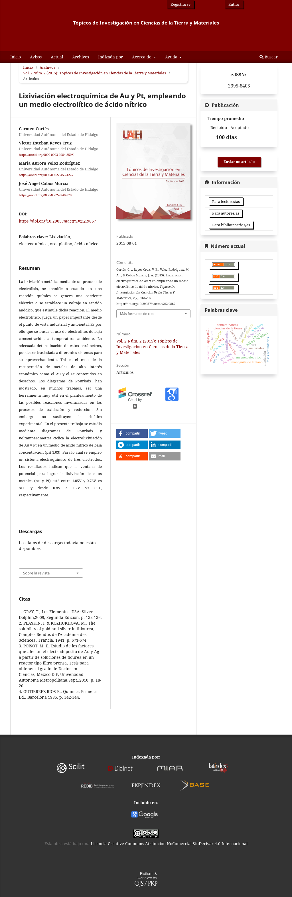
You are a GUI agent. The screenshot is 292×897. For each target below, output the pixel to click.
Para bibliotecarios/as (231, 224)
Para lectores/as (226, 201)
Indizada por (110, 57)
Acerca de (142, 57)
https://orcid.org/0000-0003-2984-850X (46, 155)
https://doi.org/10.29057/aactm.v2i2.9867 (57, 221)
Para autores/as (225, 213)
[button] (132, 433)
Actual (57, 57)
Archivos (80, 57)
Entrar (234, 4)
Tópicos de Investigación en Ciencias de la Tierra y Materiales (146, 22)
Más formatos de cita (137, 313)
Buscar (268, 57)
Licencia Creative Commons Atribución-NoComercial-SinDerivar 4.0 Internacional (169, 843)
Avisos (36, 57)
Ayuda (172, 57)
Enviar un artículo (239, 161)
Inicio (15, 57)
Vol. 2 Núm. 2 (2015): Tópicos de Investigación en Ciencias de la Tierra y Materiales (94, 73)
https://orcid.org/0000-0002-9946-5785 (46, 195)
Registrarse (180, 4)
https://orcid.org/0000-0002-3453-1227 (46, 175)
